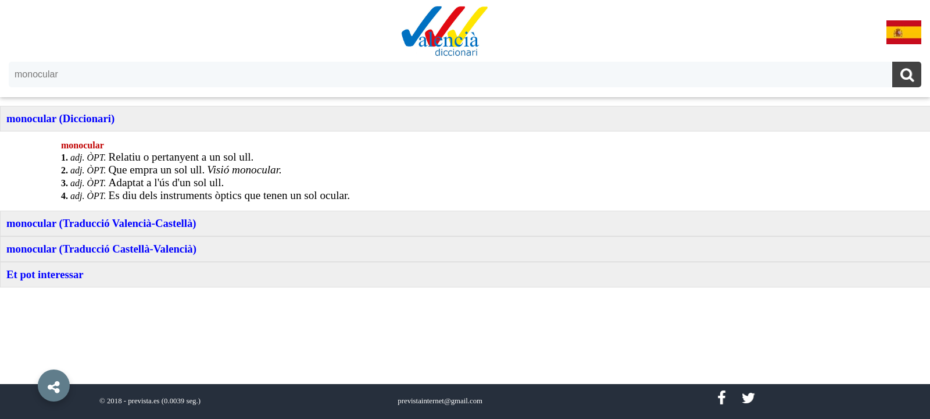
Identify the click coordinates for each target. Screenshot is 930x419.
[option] (465, 209)
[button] (29, 359)
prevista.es (143, 401)
